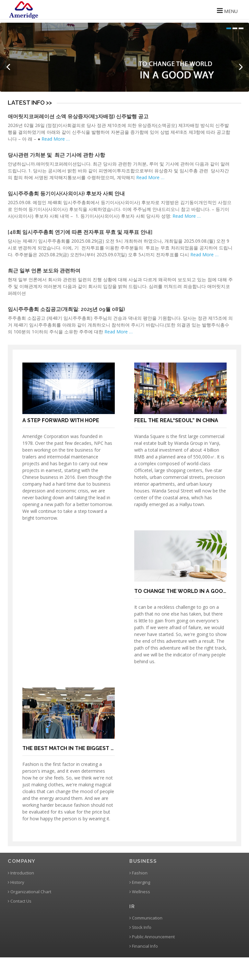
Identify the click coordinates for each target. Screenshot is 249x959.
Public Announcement (152, 937)
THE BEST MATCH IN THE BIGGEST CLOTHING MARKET (91, 748)
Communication (145, 918)
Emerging (139, 882)
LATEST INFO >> (30, 102)
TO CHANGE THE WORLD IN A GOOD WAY (187, 591)
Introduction (21, 873)
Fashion (138, 873)
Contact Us (19, 901)
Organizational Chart (29, 892)
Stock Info (140, 927)
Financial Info (143, 946)
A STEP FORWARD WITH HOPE (60, 420)
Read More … (56, 139)
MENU (227, 10)
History (16, 882)
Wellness (139, 892)
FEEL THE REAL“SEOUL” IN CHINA (176, 420)
